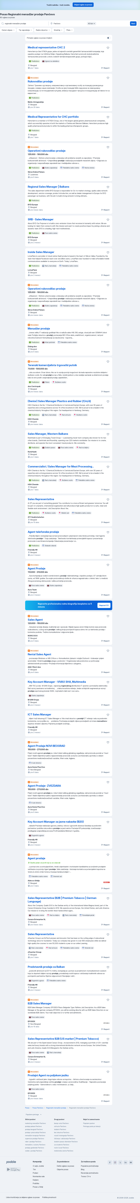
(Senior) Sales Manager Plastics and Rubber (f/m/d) (59, 401)
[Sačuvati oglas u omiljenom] (108, 48)
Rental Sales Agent (39, 654)
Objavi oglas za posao (83, 5)
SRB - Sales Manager (40, 219)
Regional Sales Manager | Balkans (48, 186)
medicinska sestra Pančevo (63, 1151)
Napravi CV (104, 605)
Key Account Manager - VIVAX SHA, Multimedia (57, 681)
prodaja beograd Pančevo (34, 1129)
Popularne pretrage (34, 1114)
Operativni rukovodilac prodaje (47, 150)
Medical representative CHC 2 (46, 47)
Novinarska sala (39, 1176)
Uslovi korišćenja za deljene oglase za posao (23, 1197)
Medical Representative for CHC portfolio (53, 116)
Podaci (35, 1173)
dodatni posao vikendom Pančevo (66, 1142)
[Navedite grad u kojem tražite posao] (73, 23)
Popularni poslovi (89, 1123)
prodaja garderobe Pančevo (34, 1148)
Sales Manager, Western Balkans (48, 433)
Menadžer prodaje (39, 328)
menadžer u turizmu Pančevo (35, 1145)
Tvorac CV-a (86, 1176)
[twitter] (120, 1162)
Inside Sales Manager (41, 252)
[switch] (108, 38)
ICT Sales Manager (39, 714)
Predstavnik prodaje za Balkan (46, 966)
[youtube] (131, 1162)
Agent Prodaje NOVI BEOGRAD (46, 745)
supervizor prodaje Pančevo (34, 1138)
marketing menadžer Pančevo (35, 1123)
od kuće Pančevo (60, 1126)
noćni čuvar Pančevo (61, 1148)
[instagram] (115, 1162)
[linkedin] (125, 1162)
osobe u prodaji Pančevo (33, 1151)
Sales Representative (41, 499)
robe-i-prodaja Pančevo (33, 1142)
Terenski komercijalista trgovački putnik (52, 365)
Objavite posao (62, 1169)
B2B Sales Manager (40, 1003)
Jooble (131, 1198)
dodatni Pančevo (60, 1129)
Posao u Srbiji (38, 1187)
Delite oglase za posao (65, 1166)
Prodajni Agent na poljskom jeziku (48, 1075)
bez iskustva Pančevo (61, 1132)
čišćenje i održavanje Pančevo (64, 1138)
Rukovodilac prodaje (40, 81)
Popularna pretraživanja (89, 1166)
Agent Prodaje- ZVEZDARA (44, 785)
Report (105, 68)
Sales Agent (35, 619)
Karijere (35, 1180)
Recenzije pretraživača (89, 1173)
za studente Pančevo (61, 1145)
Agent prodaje (36, 858)
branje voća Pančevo (61, 1123)
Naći (133, 23)
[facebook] (110, 1162)
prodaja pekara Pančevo (33, 1126)
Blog (82, 1169)
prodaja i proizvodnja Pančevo (35, 1132)
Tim (34, 1169)
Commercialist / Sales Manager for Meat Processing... (61, 466)
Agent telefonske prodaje (43, 531)
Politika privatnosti (49, 1197)
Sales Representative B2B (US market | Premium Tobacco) (63, 1038)
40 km (92, 23)
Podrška (36, 1183)
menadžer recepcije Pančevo (35, 1135)
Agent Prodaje (36, 568)
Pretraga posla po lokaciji (91, 1126)
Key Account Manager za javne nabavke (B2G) (56, 821)
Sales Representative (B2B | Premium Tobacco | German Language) (62, 899)
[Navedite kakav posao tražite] (24, 23)
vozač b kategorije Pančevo (63, 1135)
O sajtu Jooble (38, 1166)
